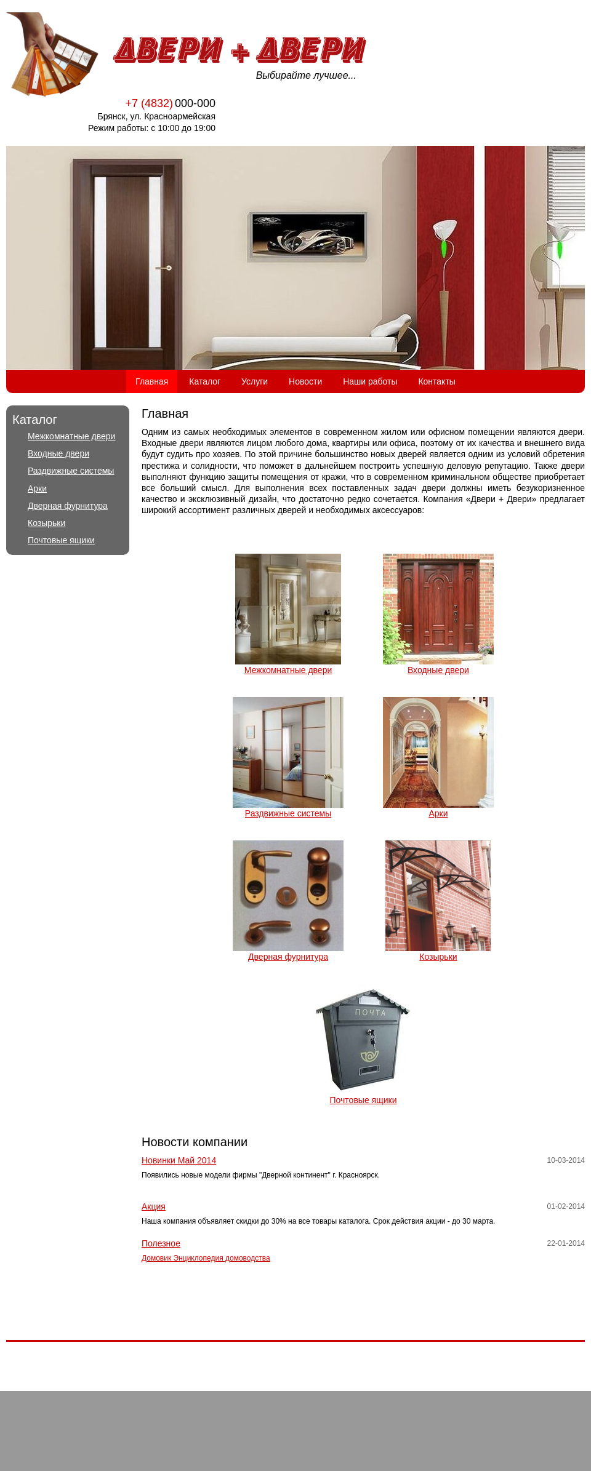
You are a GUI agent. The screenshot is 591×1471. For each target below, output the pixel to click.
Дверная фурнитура (68, 506)
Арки (37, 488)
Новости (305, 381)
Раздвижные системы (71, 471)
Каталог (204, 381)
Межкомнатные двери (71, 436)
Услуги (254, 381)
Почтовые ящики (61, 540)
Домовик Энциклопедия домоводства (206, 1258)
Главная (151, 381)
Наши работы (370, 381)
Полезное (161, 1243)
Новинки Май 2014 (179, 1160)
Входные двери (58, 453)
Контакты (436, 381)
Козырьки (46, 523)
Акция (154, 1206)
